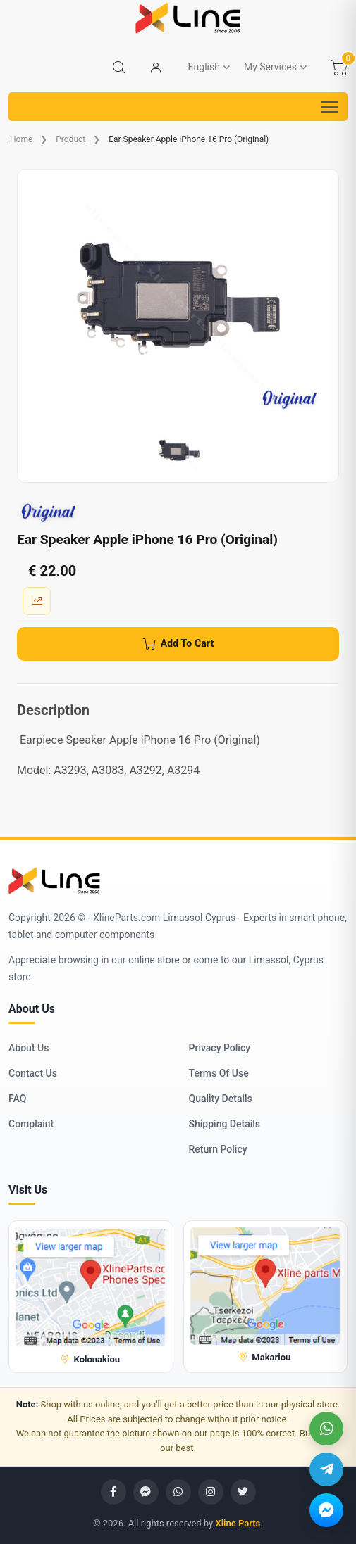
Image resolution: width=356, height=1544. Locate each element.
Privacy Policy (220, 1047)
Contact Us (32, 1073)
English (204, 66)
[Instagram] (210, 1492)
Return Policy (218, 1149)
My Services (270, 66)
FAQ (17, 1098)
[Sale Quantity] (37, 601)
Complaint (31, 1123)
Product (70, 139)
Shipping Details (225, 1123)
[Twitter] (243, 1492)
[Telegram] (326, 1469)
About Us (28, 1047)
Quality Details (220, 1098)
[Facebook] (113, 1492)
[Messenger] (326, 1510)
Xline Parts (237, 1523)
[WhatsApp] (326, 1428)
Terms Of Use (219, 1073)
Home (21, 139)
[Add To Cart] (178, 644)
